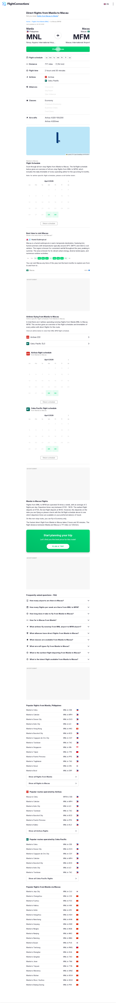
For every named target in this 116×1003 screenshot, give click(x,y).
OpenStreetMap (78, 154)
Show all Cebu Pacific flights (41, 878)
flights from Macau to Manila (47, 16)
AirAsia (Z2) (33, 337)
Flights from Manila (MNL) (40, 21)
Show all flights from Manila (40, 777)
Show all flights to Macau (39, 783)
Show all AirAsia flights (38, 831)
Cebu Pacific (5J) (35, 343)
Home (28, 21)
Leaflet (68, 154)
